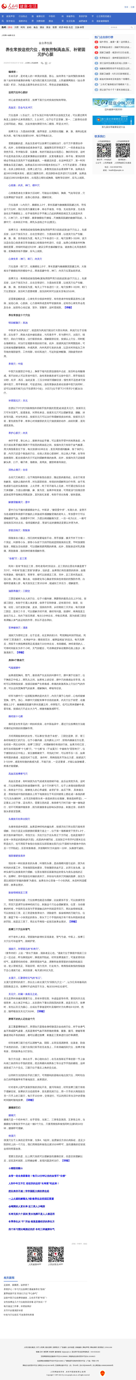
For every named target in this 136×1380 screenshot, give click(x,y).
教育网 (46, 1352)
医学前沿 (10, 21)
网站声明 (86, 1347)
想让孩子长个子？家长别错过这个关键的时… (115, 90)
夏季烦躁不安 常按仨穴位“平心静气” (21, 1293)
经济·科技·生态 (66, 27)
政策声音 (10, 16)
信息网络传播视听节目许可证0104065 (50, 1361)
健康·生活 (11, 35)
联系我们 (101, 1347)
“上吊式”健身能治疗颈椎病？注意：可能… (115, 84)
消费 (16, 27)
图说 (51, 21)
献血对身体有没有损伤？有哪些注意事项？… (115, 79)
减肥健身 (83, 21)
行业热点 (23, 16)
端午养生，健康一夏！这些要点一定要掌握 (115, 42)
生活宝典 (70, 21)
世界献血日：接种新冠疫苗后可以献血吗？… (115, 58)
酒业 (42, 27)
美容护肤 (83, 16)
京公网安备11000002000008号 (103, 1365)
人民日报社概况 (29, 1347)
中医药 (52, 16)
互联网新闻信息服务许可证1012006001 (54, 1356)
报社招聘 (48, 1347)
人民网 (4, 35)
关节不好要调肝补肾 (13, 1310)
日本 (41, 1352)
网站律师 (93, 1347)
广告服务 (63, 1347)
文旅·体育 (79, 27)
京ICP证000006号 (86, 1365)
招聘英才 (56, 1347)
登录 (126, 7)
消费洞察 (40, 21)
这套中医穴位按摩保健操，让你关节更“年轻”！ (26, 1298)
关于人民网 (40, 1347)
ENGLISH (108, 1347)
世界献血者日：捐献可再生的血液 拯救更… (115, 47)
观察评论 (23, 21)
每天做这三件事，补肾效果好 (17, 1306)
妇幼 (29, 27)
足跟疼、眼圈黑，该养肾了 (16, 1285)
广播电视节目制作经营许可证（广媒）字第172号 (82, 1361)
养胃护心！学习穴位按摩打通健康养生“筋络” (25, 1289)
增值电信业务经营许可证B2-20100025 (82, 1356)
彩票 (55, 27)
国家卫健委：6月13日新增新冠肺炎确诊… (115, 74)
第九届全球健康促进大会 (113, 127)
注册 (132, 7)
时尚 (23, 27)
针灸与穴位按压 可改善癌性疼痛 (19, 1315)
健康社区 (40, 16)
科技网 (51, 1352)
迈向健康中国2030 (113, 109)
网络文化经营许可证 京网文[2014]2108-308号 (38, 1365)
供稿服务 (78, 1347)
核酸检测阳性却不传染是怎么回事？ (115, 68)
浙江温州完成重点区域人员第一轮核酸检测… (115, 63)
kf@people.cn (66, 1352)
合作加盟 (71, 1347)
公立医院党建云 (103, 16)
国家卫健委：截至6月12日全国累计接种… (115, 52)
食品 (35, 27)
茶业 (48, 27)
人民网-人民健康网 (31, 63)
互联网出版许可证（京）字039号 (66, 1365)
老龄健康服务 (102, 21)
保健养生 (70, 16)
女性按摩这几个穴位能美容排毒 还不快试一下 (25, 1302)
